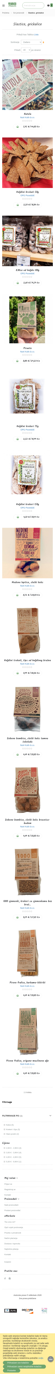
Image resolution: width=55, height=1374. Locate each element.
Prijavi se (8, 1184)
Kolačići (7, 1262)
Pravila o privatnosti (12, 1233)
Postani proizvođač (12, 1210)
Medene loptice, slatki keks (27, 582)
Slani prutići (13, 1134)
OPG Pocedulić (28, 195)
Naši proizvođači (11, 1205)
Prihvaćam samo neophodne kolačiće (24, 1366)
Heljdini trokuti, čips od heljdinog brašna (27, 660)
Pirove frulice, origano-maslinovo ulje (27, 1061)
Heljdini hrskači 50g (27, 192)
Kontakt (7, 1195)
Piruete (27, 348)
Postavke (11, 1370)
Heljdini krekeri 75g (28, 426)
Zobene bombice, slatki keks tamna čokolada (27, 740)
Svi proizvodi (18, 13)
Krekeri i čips (13, 1129)
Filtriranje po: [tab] (11, 1116)
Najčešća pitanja (11, 1249)
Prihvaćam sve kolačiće (18, 1363)
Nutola (27, 114)
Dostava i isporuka (12, 1244)
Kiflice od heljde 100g (27, 270)
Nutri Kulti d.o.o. (27, 117)
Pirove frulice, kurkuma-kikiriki (27, 983)
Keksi (10, 1125)
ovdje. (41, 1358)
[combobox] (33, 5)
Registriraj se (10, 1189)
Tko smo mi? (9, 1222)
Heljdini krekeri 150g (27, 504)
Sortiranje (15, 42)
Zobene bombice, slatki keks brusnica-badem (27, 821)
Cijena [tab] (6, 1143)
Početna (6, 13)
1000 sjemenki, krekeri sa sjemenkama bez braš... (27, 903)
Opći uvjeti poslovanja (13, 1227)
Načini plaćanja (10, 1238)
